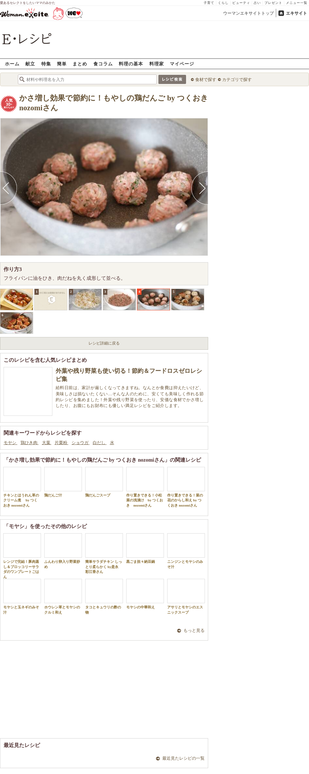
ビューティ (241, 3)
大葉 (46, 442)
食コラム (103, 64)
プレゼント (273, 3)
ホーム (12, 64)
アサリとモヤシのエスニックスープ (186, 596)
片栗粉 (61, 442)
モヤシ (10, 442)
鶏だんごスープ (104, 482)
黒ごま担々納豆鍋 (145, 548)
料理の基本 (131, 64)
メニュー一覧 (296, 3)
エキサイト (296, 13)
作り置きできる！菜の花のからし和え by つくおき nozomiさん (186, 487)
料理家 (156, 64)
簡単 (62, 64)
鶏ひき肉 (29, 442)
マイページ (182, 64)
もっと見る (194, 630)
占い (257, 3)
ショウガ (80, 442)
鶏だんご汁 (63, 482)
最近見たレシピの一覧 (183, 758)
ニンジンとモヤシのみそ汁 (186, 550)
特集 (46, 64)
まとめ (80, 64)
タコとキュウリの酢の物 (104, 596)
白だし (99, 442)
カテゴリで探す (237, 79)
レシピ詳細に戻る (104, 343)
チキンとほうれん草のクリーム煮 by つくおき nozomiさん (22, 487)
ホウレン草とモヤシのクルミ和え (63, 596)
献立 (30, 64)
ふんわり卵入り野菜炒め (63, 550)
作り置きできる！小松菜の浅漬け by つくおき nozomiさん (145, 487)
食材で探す (205, 79)
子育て (209, 3)
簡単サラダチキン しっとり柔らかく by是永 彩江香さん (104, 553)
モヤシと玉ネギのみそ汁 (22, 596)
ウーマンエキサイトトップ (248, 13)
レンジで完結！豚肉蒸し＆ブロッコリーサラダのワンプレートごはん (22, 555)
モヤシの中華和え (145, 594)
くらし (223, 3)
